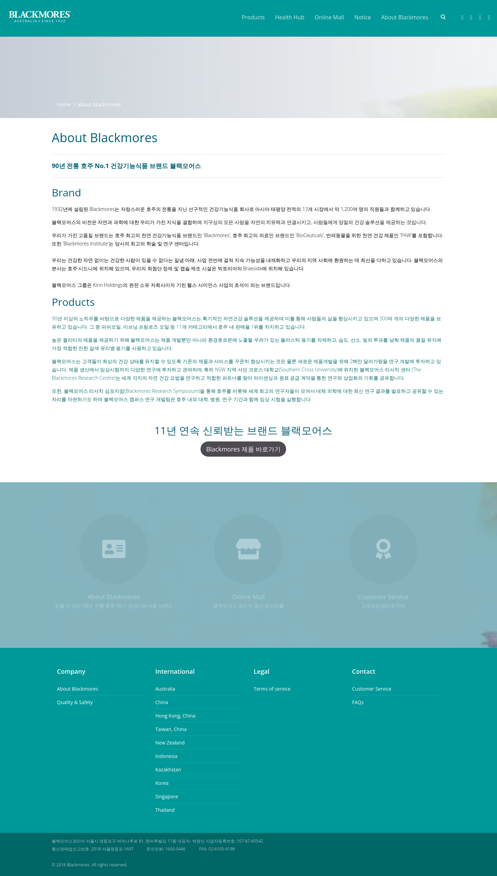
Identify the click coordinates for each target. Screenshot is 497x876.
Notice (362, 17)
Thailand (165, 810)
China (161, 702)
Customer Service (371, 688)
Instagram (480, 17)
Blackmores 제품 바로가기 (243, 449)
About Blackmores (404, 17)
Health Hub (289, 17)
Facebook (462, 17)
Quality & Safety (75, 702)
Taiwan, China (171, 729)
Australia (165, 688)
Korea (161, 783)
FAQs (358, 702)
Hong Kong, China (175, 715)
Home (64, 104)
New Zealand (170, 742)
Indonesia (166, 756)
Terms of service (272, 688)
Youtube (489, 17)
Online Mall (329, 17)
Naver (471, 17)
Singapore (166, 796)
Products (253, 17)
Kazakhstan (168, 769)
